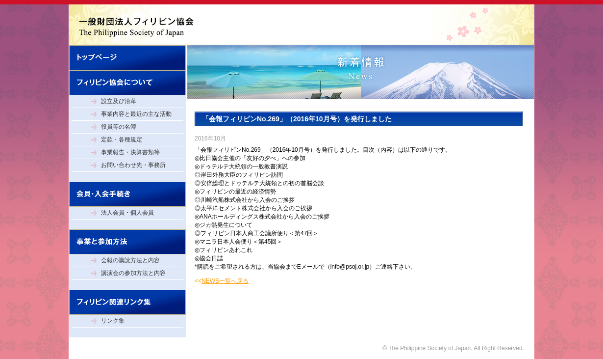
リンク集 (113, 320)
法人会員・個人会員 (127, 212)
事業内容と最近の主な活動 (136, 113)
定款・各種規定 (121, 139)
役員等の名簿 (118, 126)
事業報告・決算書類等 (130, 152)
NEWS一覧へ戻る (225, 280)
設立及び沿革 (118, 101)
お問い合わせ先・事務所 (133, 165)
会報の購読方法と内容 (130, 260)
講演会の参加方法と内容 (133, 273)
